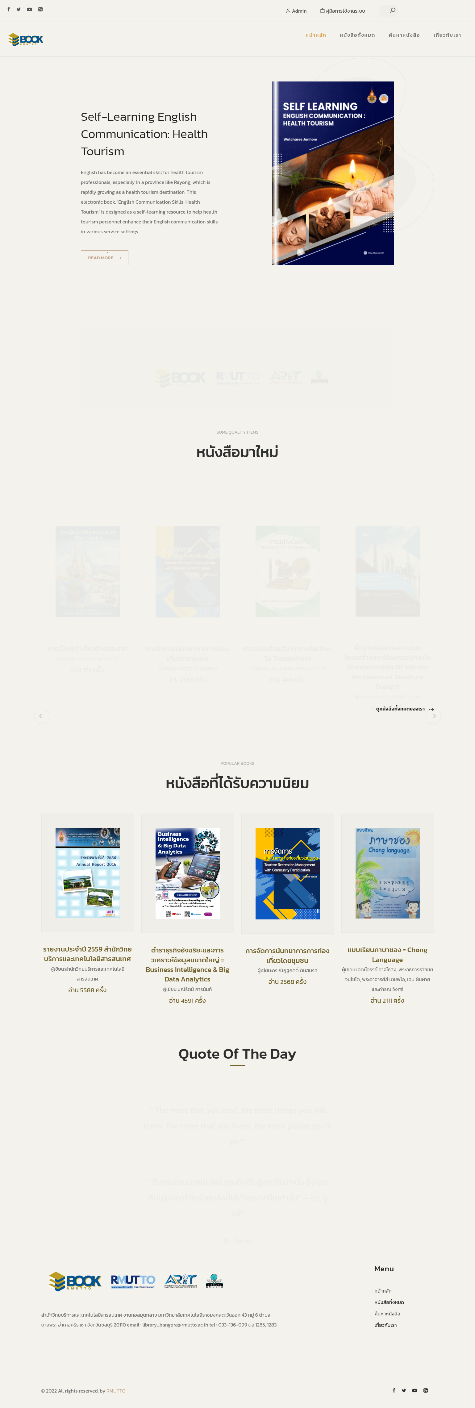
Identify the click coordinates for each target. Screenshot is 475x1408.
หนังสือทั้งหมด (358, 35)
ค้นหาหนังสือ (404, 35)
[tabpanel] (237, 173)
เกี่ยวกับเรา (447, 35)
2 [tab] (117, 253)
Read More (104, 257)
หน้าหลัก (316, 35)
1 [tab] (108, 253)
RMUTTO (116, 1390)
